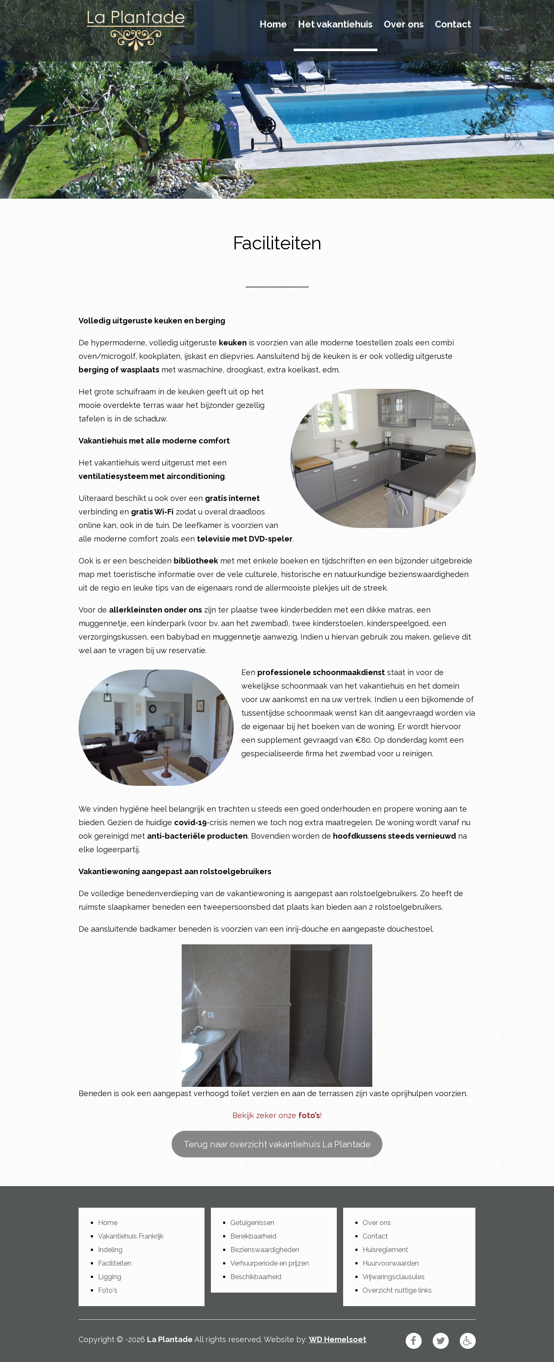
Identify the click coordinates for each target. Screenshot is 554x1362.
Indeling (110, 1250)
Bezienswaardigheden (264, 1250)
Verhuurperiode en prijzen (269, 1263)
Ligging (109, 1277)
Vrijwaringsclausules (394, 1277)
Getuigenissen (252, 1223)
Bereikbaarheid (253, 1236)
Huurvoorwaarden (391, 1263)
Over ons (404, 24)
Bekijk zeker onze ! (277, 1115)
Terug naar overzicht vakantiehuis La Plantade (277, 1144)
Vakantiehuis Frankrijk (131, 1236)
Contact (453, 24)
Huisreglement (385, 1250)
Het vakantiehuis (335, 24)
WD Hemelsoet (337, 1339)
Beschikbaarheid (255, 1277)
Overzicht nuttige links (397, 1290)
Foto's (107, 1290)
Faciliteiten (114, 1263)
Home (273, 24)
